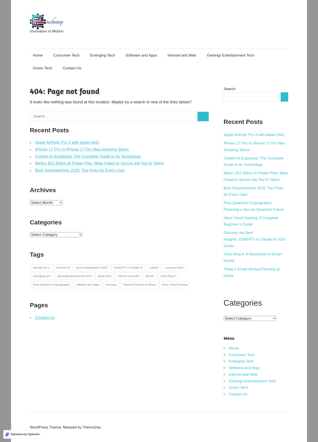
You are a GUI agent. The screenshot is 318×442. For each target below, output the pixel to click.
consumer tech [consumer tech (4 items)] (174, 267)
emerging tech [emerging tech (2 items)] (42, 276)
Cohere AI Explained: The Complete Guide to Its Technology (88, 156)
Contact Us (72, 68)
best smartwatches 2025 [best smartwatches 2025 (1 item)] (92, 267)
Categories (243, 302)
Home (38, 55)
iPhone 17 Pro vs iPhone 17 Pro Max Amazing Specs (82, 149)
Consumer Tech (66, 55)
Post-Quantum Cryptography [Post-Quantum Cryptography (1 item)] (51, 284)
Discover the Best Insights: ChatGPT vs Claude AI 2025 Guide (255, 239)
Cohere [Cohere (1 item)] (154, 267)
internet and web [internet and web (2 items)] (128, 276)
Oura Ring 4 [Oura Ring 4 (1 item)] (168, 276)
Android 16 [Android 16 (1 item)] (63, 267)
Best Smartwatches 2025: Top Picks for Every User (80, 170)
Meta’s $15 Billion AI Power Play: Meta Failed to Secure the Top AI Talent (99, 163)
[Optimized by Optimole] (22, 434)
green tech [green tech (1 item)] (104, 276)
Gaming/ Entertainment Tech (230, 55)
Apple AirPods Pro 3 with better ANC (67, 142)
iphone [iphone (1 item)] (149, 276)
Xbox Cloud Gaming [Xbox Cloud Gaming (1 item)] (174, 284)
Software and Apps (141, 55)
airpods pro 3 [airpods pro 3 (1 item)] (41, 267)
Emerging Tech (102, 55)
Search (230, 89)
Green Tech (42, 68)
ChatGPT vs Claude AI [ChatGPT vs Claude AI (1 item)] (128, 267)
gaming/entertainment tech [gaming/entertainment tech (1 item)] (75, 276)
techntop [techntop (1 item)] (111, 284)
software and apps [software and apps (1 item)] (87, 284)
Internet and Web (182, 55)
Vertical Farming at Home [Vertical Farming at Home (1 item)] (139, 284)
